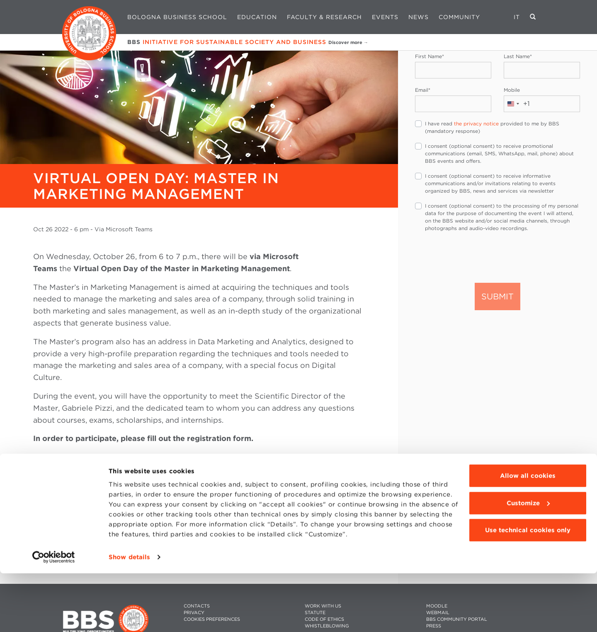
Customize (528, 562)
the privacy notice (476, 123)
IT (517, 17)
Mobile (512, 90)
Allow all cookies (528, 535)
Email (422, 90)
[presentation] (478, 256)
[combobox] (517, 104)
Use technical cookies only (527, 589)
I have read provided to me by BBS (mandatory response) (492, 127)
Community (459, 17)
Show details (129, 616)
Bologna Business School (177, 17)
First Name (429, 56)
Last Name (518, 56)
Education (257, 17)
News (418, 17)
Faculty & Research (324, 17)
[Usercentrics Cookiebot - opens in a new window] (53, 616)
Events (385, 17)
